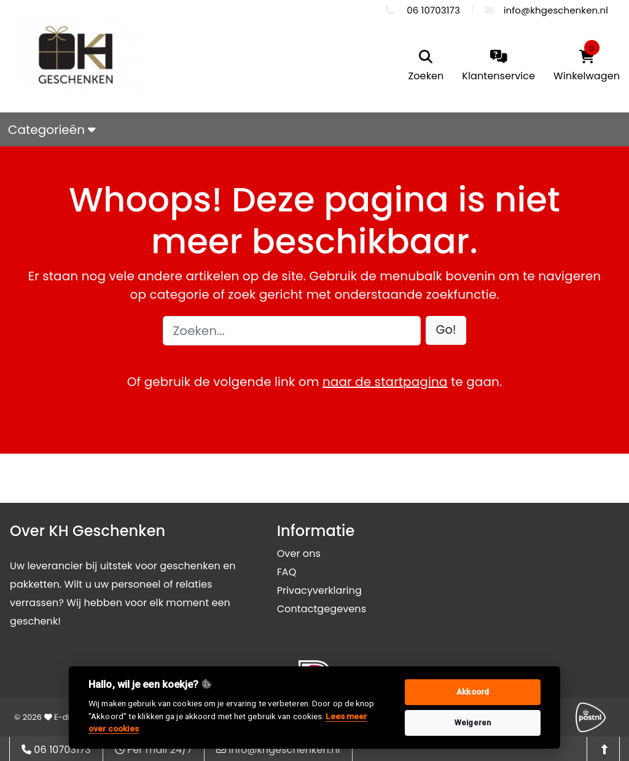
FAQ (287, 572)
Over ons (299, 553)
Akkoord (472, 691)
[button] (446, 330)
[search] (426, 67)
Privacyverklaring (319, 590)
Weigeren (473, 722)
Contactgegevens (321, 609)
